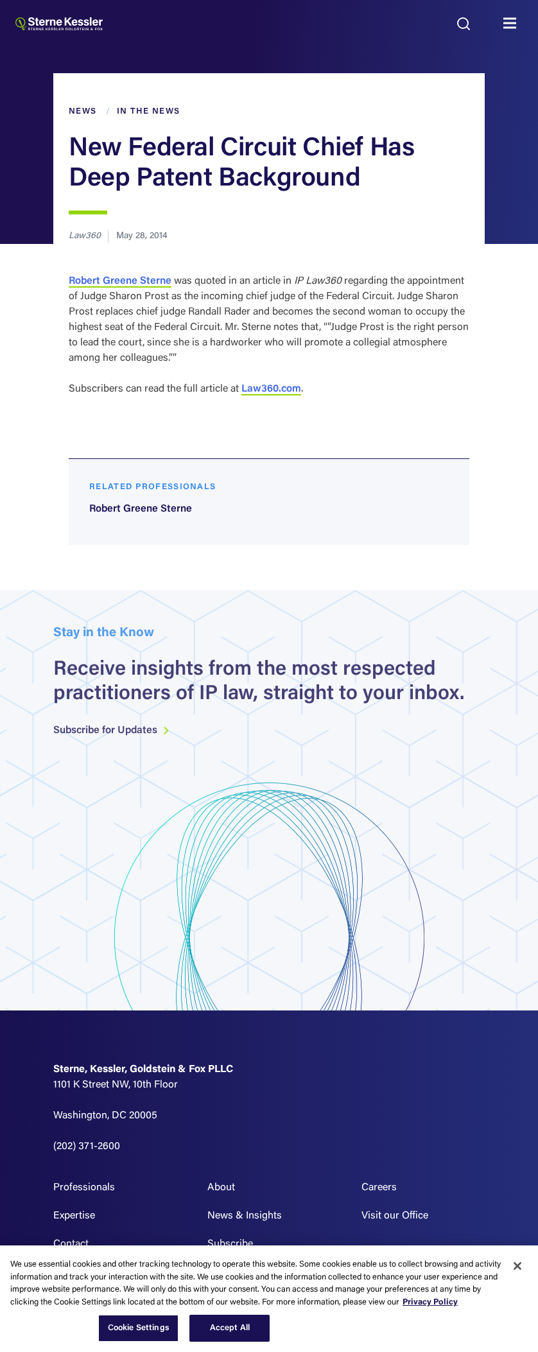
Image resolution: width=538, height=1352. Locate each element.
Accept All (230, 1328)
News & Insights (244, 1216)
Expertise (74, 1216)
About (221, 1188)
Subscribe (230, 1244)
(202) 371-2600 (86, 1146)
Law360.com (271, 389)
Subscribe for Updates (111, 739)
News (82, 111)
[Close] (517, 1266)
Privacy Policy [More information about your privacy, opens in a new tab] (430, 1302)
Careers (379, 1188)
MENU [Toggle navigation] (513, 23)
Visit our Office (394, 1216)
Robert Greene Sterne (120, 281)
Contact (71, 1244)
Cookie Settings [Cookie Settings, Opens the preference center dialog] (138, 1328)
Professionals (84, 1188)
